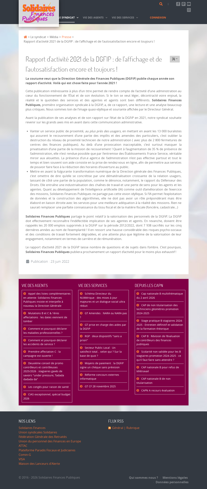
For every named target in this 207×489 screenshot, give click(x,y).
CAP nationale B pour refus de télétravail (157, 369)
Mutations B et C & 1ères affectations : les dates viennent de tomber (45, 317)
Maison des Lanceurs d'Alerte (39, 463)
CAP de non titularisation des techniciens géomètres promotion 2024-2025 (157, 309)
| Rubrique (131, 428)
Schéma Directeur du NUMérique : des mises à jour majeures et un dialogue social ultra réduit (102, 299)
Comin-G (25, 455)
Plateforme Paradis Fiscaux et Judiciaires (47, 450)
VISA (22, 459)
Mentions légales (174, 478)
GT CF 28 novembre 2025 (100, 386)
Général (117, 428)
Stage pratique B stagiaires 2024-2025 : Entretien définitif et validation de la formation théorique (159, 324)
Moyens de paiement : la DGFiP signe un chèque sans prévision (102, 365)
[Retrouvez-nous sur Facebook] (178, 4)
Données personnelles (171, 482)
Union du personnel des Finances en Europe (50, 441)
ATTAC (23, 446)
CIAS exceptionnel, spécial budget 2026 (46, 396)
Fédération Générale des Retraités (43, 437)
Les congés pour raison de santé (48, 387)
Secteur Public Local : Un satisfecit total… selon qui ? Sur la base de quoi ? (101, 351)
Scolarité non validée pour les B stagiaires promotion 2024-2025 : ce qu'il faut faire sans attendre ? (158, 355)
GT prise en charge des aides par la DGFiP (103, 327)
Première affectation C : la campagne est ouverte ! (42, 353)
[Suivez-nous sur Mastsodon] (184, 4)
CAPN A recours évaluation (158, 390)
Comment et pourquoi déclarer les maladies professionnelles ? (45, 331)
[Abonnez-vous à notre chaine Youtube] (189, 4)
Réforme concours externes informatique (99, 377)
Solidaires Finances (32, 428)
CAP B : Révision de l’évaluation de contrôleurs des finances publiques (158, 340)
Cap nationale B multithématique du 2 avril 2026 (159, 295)
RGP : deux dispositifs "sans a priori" (101, 338)
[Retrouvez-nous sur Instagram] (189, 10)
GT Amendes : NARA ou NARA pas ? (103, 315)
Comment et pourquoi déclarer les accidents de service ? (45, 342)
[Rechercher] (161, 4)
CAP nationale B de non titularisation (153, 381)
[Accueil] (39, 13)
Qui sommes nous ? (143, 478)
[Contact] (169, 4)
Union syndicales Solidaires (38, 432)
